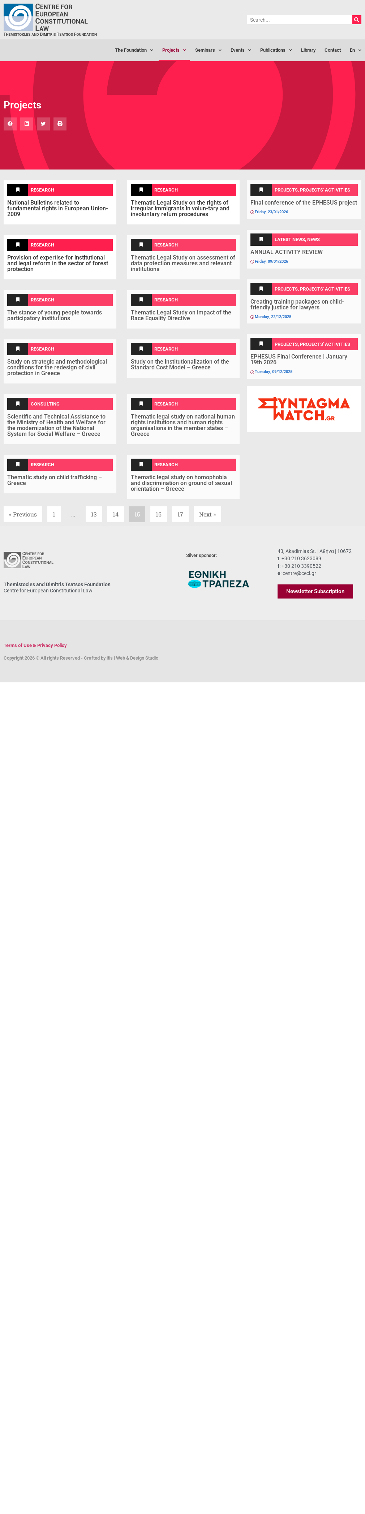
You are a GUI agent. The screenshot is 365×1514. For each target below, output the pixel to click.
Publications (276, 50)
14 (118, 512)
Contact (333, 50)
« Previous (23, 514)
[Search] (356, 19)
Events (241, 50)
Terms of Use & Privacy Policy (35, 645)
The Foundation (134, 50)
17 (183, 512)
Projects (174, 50)
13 (96, 512)
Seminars (208, 50)
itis (110, 658)
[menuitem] (355, 50)
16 (161, 512)
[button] (10, 123)
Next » (207, 514)
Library (308, 50)
